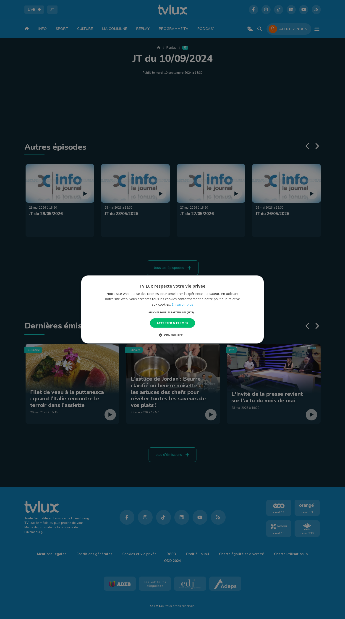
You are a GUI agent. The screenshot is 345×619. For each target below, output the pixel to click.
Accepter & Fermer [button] (172, 323)
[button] (173, 312)
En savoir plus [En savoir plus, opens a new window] (182, 304)
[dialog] (172, 309)
